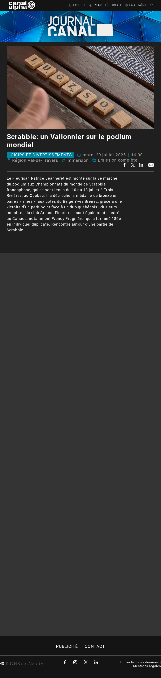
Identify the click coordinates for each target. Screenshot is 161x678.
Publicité (67, 646)
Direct (113, 5)
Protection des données (139, 662)
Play (95, 5)
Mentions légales (147, 666)
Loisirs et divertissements (40, 155)
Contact (95, 646)
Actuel (77, 5)
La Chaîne (135, 5)
